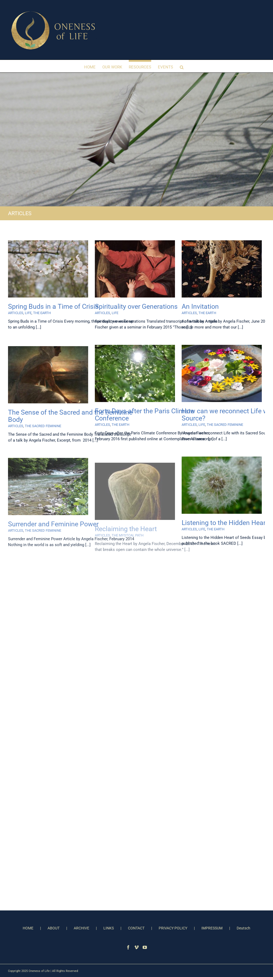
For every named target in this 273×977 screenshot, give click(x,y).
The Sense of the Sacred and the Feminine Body (70, 415)
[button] (182, 66)
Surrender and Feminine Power (53, 524)
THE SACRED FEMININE (225, 425)
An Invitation (200, 306)
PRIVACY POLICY (173, 928)
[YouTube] (145, 947)
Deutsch (243, 928)
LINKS (108, 928)
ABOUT (54, 928)
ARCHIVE (81, 928)
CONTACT (136, 928)
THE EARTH (42, 313)
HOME (28, 928)
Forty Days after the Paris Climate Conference (144, 414)
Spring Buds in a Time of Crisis (53, 306)
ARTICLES (15, 313)
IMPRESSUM (212, 928)
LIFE (28, 313)
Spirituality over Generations (136, 306)
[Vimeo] (136, 947)
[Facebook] (128, 947)
